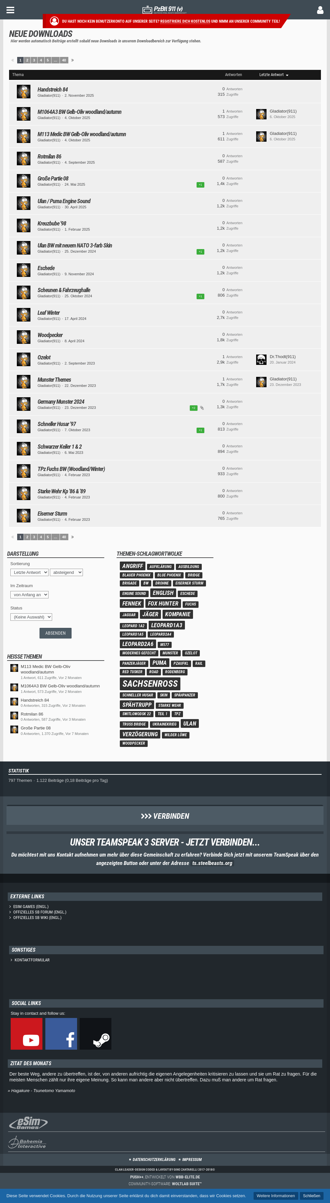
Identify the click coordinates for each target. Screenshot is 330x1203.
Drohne (162, 583)
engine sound (134, 593)
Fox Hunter (163, 603)
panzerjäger (134, 663)
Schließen (311, 1196)
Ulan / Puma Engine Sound (64, 201)
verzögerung (140, 734)
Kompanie (177, 614)
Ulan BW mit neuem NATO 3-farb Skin (75, 245)
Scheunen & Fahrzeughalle (64, 290)
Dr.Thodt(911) (283, 356)
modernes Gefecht (139, 653)
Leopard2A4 (160, 634)
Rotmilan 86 (49, 156)
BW (146, 583)
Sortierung (20, 563)
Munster (170, 653)
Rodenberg (175, 672)
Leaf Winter (49, 312)
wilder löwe (176, 735)
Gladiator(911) (49, 95)
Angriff (132, 566)
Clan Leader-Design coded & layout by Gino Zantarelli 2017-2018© (165, 1169)
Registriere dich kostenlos (185, 21)
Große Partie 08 (53, 178)
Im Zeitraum (21, 585)
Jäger (150, 614)
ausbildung (188, 566)
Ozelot (44, 357)
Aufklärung (161, 566)
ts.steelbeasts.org (212, 863)
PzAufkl (181, 663)
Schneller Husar (137, 695)
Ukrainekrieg (164, 724)
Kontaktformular (32, 959)
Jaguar (129, 615)
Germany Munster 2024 (61, 401)
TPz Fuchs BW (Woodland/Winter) (71, 468)
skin (163, 695)
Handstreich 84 (53, 89)
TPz (177, 714)
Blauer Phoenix (136, 575)
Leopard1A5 (132, 634)
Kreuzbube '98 (52, 223)
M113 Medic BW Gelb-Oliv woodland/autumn (82, 134)
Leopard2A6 (138, 643)
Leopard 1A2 (133, 626)
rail (199, 663)
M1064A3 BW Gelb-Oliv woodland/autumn (79, 111)
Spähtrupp (137, 704)
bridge (194, 575)
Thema (18, 74)
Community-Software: (165, 1183)
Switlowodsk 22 (136, 714)
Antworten (233, 74)
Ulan (189, 723)
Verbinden (165, 816)
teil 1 (162, 714)
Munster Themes (54, 379)
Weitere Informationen (276, 1196)
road (153, 672)
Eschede (46, 268)
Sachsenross (150, 683)
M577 (164, 644)
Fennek (131, 603)
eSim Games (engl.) (31, 906)
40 (64, 60)
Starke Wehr (169, 705)
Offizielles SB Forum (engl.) (39, 912)
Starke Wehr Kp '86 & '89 (61, 491)
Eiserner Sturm (52, 513)
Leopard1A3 (166, 625)
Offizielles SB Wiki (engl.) (37, 917)
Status (16, 608)
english (163, 592)
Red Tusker (132, 672)
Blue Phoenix (169, 575)
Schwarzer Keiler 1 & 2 (60, 446)
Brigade (129, 583)
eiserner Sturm (189, 583)
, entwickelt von (165, 1177)
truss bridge (134, 724)
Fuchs (190, 604)
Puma (160, 662)
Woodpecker (50, 335)
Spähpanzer (184, 695)
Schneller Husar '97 (57, 424)
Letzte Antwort (271, 74)
